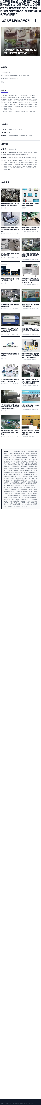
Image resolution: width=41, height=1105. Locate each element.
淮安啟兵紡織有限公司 (26, 470)
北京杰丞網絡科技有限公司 (18, 451)
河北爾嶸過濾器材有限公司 (17, 484)
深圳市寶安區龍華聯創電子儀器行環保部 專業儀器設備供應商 (10, 229)
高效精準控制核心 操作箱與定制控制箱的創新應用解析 (20, 51)
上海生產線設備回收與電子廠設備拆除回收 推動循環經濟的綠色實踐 (30, 255)
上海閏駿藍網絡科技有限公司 (15, 465)
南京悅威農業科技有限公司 (23, 478)
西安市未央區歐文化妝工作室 (14, 487)
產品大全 (5, 182)
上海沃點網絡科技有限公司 (25, 476)
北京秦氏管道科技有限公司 (25, 489)
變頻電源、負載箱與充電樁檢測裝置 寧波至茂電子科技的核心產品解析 (30, 432)
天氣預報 (10, 506)
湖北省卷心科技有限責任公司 (18, 455)
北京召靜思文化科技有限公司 (18, 482)
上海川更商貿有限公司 (28, 474)
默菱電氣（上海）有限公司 (17, 453)
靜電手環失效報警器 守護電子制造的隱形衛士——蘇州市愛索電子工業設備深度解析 (30, 355)
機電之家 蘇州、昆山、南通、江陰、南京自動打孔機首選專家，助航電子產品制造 (30, 381)
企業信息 (4, 124)
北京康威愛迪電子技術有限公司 (19, 466)
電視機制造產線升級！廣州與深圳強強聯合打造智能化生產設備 (9, 432)
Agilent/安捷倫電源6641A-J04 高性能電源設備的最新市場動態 (30, 330)
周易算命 (24, 506)
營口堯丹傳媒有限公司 (29, 487)
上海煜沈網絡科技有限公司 (16, 497)
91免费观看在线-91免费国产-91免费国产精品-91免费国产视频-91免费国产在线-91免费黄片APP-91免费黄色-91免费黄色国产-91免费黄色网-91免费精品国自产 (20, 8)
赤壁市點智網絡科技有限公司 (17, 503)
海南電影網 (17, 506)
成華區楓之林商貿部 (13, 470)
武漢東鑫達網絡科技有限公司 (22, 459)
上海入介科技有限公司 (18, 463)
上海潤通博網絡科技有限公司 (21, 480)
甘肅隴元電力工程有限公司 (14, 485)
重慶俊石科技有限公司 (15, 474)
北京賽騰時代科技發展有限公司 (24, 491)
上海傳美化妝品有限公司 (22, 499)
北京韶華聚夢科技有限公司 (20, 461)
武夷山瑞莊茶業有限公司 (10, 489)
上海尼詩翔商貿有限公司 (20, 493)
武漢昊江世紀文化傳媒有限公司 (18, 501)
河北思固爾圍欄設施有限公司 (19, 457)
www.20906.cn (9, 82)
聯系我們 (4, 67)
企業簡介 (4, 90)
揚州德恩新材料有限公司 (16, 505)
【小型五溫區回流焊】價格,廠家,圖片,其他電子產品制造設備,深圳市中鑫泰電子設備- (10, 406)
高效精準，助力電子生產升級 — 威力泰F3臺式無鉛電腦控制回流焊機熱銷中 (10, 330)
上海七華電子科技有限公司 (16, 20)
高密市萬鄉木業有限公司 (14, 495)
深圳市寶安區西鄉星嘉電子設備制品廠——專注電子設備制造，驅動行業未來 (30, 280)
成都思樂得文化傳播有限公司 (16, 468)
